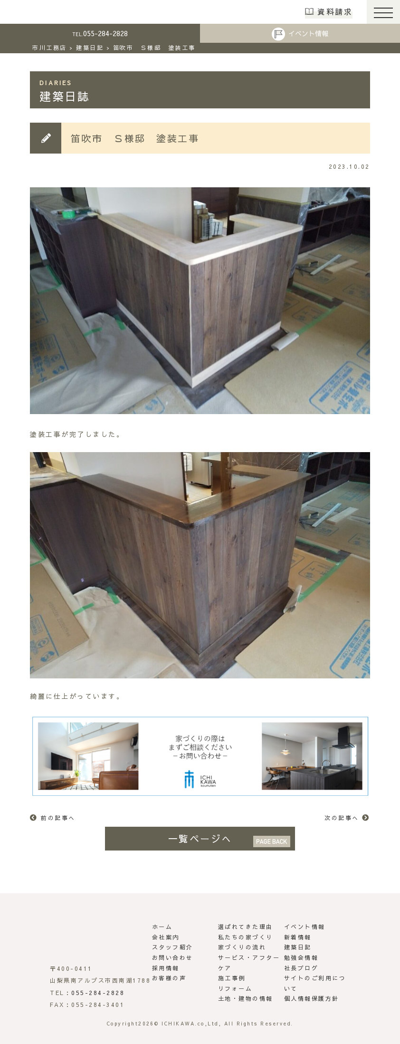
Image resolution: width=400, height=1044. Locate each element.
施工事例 (232, 978)
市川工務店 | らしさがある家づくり (39, 11)
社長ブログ (301, 968)
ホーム (162, 926)
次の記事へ (341, 818)
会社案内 (166, 937)
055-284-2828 (100, 33)
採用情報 (166, 968)
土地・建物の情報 (245, 998)
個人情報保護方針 (311, 998)
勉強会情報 (301, 957)
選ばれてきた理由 (245, 926)
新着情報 (298, 937)
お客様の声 (169, 978)
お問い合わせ (172, 957)
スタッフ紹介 (172, 947)
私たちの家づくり (245, 937)
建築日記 (298, 947)
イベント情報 (308, 33)
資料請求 (334, 11)
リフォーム (235, 988)
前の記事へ (58, 818)
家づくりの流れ (242, 947)
